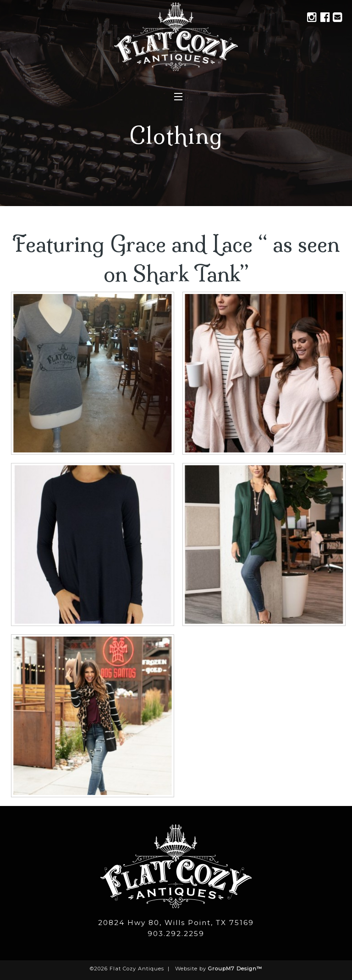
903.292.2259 (176, 933)
